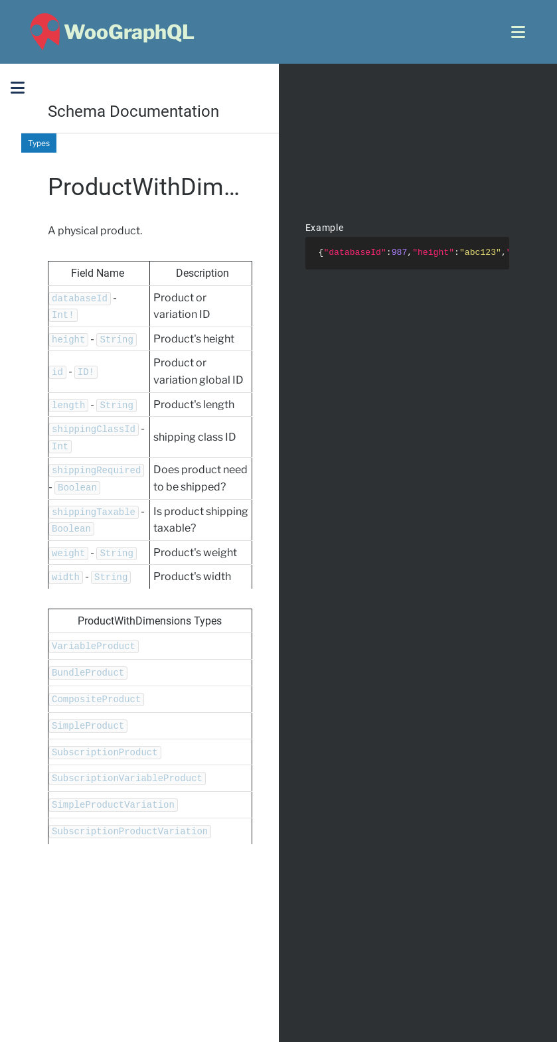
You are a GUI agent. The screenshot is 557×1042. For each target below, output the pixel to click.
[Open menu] (518, 32)
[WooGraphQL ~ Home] (111, 31)
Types (39, 143)
